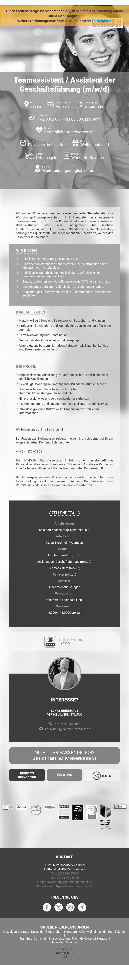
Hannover (57, 942)
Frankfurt (25, 938)
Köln (82, 931)
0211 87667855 (69, 724)
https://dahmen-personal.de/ (73, 886)
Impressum (64, 949)
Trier (75, 938)
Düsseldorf (38, 931)
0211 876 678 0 (67, 873)
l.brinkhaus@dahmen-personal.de (67, 729)
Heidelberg (87, 938)
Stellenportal (102, 21)
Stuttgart (102, 938)
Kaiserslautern (60, 938)
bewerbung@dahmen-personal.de (69, 882)
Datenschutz (64, 953)
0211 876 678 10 (68, 877)
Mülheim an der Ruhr (100, 931)
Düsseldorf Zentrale (16, 931)
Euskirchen (55, 931)
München (72, 942)
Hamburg (70, 931)
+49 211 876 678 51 (29, 451)
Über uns (64, 775)
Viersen (121, 931)
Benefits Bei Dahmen (27, 775)
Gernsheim (41, 938)
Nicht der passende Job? (64, 756)
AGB (65, 956)
